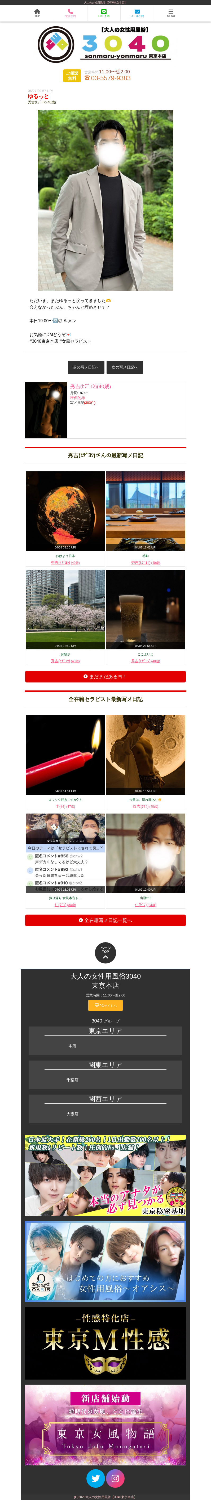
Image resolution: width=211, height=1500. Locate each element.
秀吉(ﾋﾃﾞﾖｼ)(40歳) (42, 102)
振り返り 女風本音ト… (65, 898)
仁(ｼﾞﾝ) (65, 905)
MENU (171, 13)
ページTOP (105, 953)
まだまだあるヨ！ (105, 676)
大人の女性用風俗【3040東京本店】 (105, 2)
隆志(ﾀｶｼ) (145, 806)
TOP (37, 13)
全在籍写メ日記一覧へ (105, 920)
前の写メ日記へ (86, 367)
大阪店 (72, 1114)
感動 (145, 556)
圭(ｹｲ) (65, 806)
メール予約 (137, 13)
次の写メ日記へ (125, 367)
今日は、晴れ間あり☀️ (145, 800)
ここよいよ (145, 654)
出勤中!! (145, 898)
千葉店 (72, 1080)
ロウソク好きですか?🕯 (65, 800)
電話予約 (70, 13)
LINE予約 (103, 13)
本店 (72, 1046)
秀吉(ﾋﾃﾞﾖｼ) (65, 562)
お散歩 (65, 654)
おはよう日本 (65, 556)
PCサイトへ (105, 1005)
